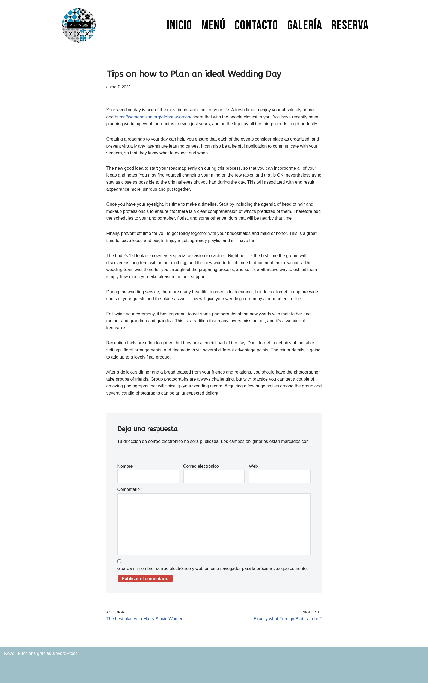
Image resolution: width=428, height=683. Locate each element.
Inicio (179, 25)
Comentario (130, 489)
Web (253, 466)
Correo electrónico (202, 466)
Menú (213, 25)
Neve (9, 653)
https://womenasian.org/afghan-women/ (153, 117)
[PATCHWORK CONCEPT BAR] (78, 25)
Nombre (126, 466)
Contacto (256, 25)
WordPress (67, 653)
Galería (304, 25)
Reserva (349, 25)
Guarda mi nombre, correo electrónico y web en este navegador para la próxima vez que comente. (212, 568)
